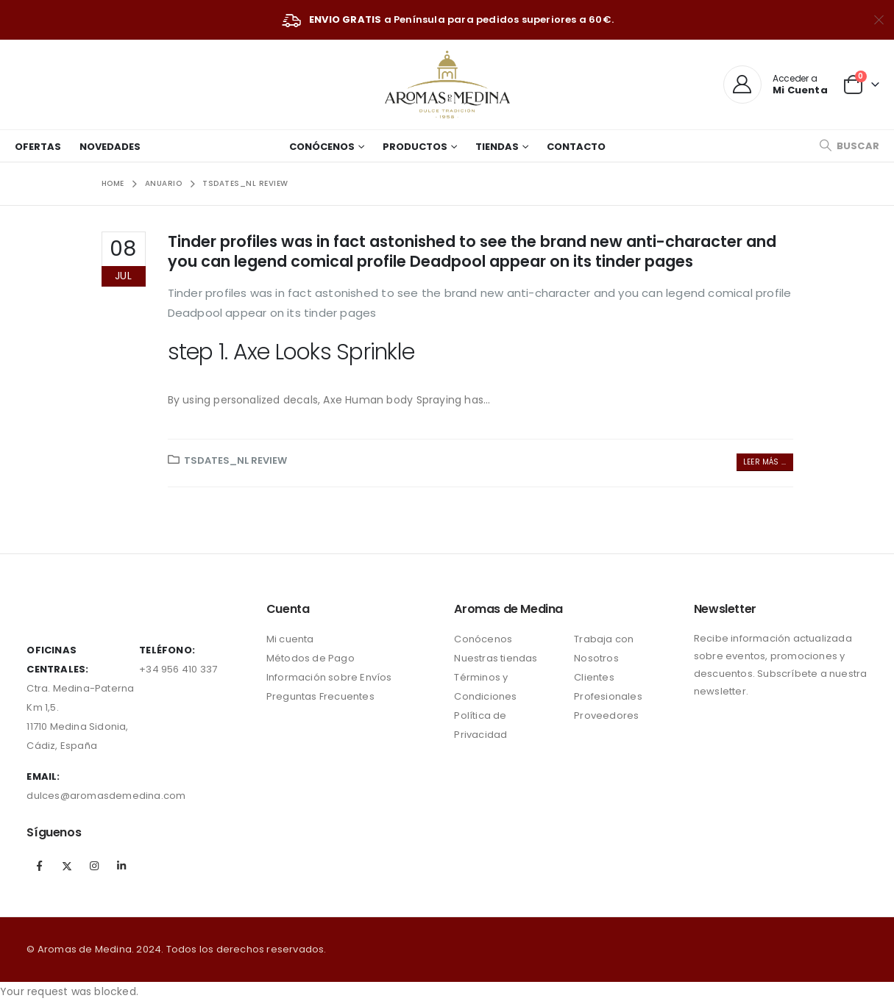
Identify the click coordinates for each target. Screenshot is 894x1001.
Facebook (39, 866)
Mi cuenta (290, 639)
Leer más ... (764, 461)
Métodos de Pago (310, 658)
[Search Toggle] (849, 146)
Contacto (576, 147)
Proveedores (606, 715)
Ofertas (38, 147)
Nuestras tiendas (495, 658)
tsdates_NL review (235, 460)
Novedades (110, 147)
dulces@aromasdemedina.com (105, 796)
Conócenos (322, 147)
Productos (415, 147)
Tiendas (497, 147)
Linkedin (121, 866)
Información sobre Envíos (329, 677)
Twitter (67, 866)
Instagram (94, 866)
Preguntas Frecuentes (320, 696)
